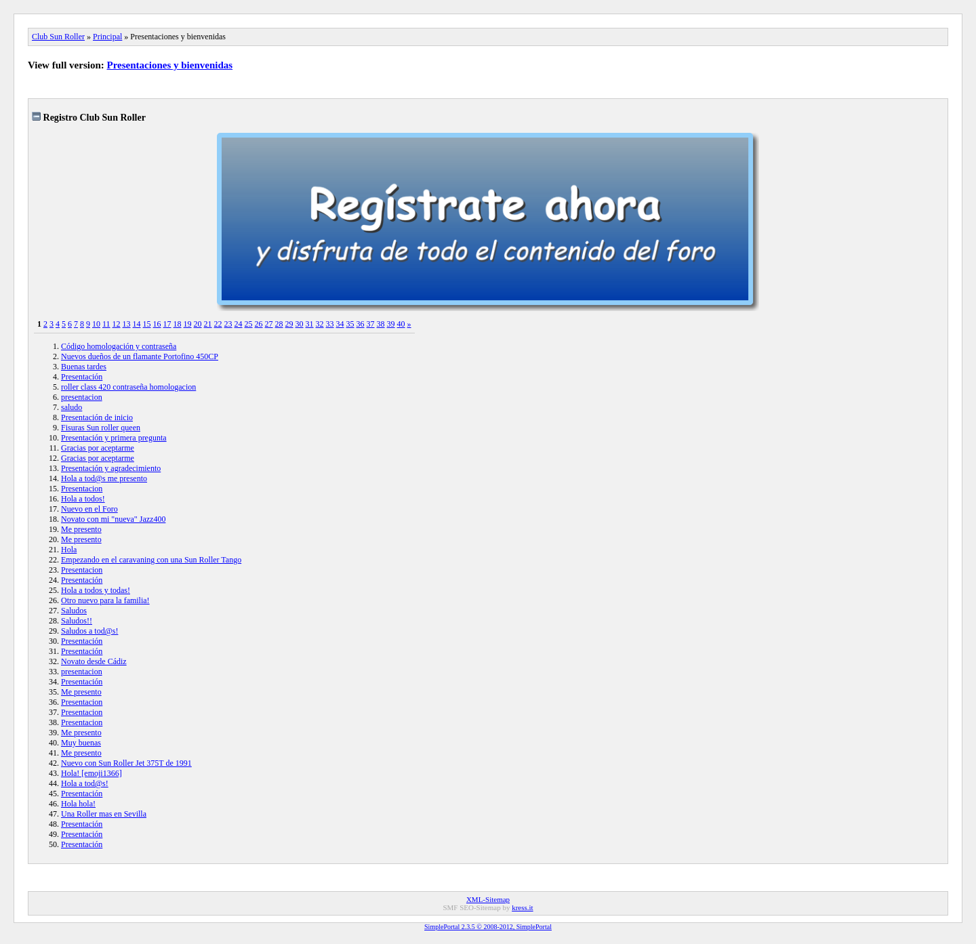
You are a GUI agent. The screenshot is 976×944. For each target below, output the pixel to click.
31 (310, 324)
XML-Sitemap (488, 899)
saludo (71, 407)
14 (137, 324)
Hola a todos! (83, 499)
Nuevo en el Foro (89, 509)
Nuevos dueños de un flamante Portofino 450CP (139, 356)
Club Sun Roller (58, 36)
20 (198, 324)
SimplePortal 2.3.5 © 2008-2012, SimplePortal (488, 926)
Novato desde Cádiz (94, 661)
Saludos (74, 610)
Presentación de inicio (97, 417)
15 (147, 324)
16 (157, 324)
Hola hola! (78, 803)
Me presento (81, 529)
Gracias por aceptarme (97, 448)
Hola (69, 549)
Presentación (81, 377)
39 (391, 324)
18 (178, 324)
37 (371, 324)
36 (361, 324)
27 (269, 324)
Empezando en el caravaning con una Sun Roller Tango (151, 560)
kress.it (522, 907)
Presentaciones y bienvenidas (170, 65)
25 (249, 324)
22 (218, 324)
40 (401, 324)
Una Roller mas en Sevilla (103, 814)
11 (106, 324)
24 (239, 324)
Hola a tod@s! (84, 783)
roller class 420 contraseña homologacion (128, 387)
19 (188, 324)
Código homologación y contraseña (118, 346)
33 (330, 324)
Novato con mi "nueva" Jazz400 (113, 519)
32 (320, 324)
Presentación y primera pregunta (114, 438)
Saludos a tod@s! (89, 631)
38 (381, 324)
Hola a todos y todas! (95, 590)
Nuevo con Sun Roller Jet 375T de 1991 (126, 763)
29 (289, 324)
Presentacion (81, 488)
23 (228, 324)
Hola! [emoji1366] (91, 773)
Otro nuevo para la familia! (105, 600)
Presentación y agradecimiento (111, 468)
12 (117, 324)
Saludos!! (76, 620)
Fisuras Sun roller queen (100, 427)
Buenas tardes (83, 366)
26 (259, 324)
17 (167, 324)
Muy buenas (81, 742)
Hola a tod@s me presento (104, 478)
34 (340, 324)
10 (96, 324)
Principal (107, 36)
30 (300, 324)
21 (208, 324)
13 (127, 324)
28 (279, 324)
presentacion (81, 397)
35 (350, 324)
